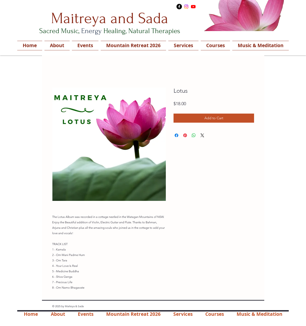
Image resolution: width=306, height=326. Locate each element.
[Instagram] (186, 6)
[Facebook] (179, 6)
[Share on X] (202, 135)
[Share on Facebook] (176, 135)
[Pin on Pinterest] (185, 135)
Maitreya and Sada (109, 18)
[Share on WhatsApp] (193, 135)
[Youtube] (193, 6)
